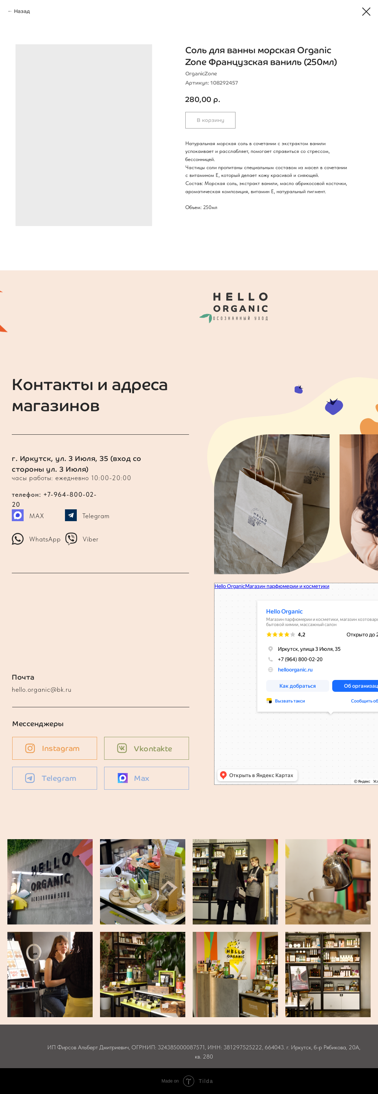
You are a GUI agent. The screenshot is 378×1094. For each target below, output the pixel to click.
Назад (22, 11)
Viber (91, 539)
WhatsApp (45, 539)
